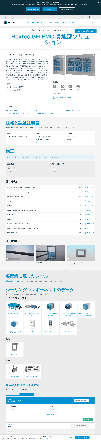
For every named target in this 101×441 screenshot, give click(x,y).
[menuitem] (28, 23)
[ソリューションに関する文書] (86, 31)
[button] (70, 17)
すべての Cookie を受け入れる (82, 437)
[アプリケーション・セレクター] (5, 17)
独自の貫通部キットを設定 (44, 114)
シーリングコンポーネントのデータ (17, 114)
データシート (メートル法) (62, 97)
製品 (32, 30)
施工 (37, 110)
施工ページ (47, 157)
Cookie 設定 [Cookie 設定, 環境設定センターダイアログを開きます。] (69, 437)
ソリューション (40, 30)
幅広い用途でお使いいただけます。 (16, 281)
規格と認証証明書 (11, 110)
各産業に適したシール (73, 110)
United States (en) (36, 4)
